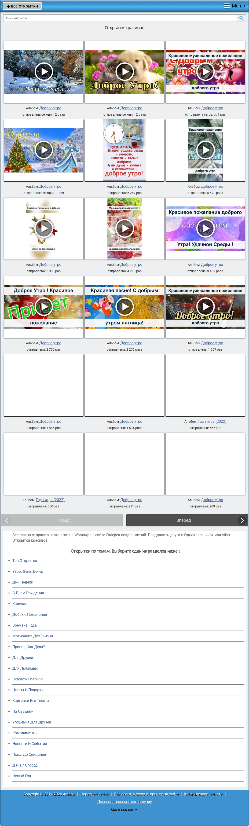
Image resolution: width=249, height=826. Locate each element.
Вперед (183, 520)
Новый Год (21, 776)
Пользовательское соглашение (124, 802)
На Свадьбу (22, 711)
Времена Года (24, 625)
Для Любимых (25, 668)
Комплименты (24, 733)
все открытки (22, 6)
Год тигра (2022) (212, 421)
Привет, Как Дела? (28, 647)
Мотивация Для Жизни (32, 636)
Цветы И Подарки (28, 690)
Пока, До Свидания (29, 754)
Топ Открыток (24, 560)
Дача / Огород (25, 765)
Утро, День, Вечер (27, 571)
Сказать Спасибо (27, 679)
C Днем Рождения (28, 593)
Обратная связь (95, 794)
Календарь (22, 604)
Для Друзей (22, 657)
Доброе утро (50, 108)
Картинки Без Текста (30, 700)
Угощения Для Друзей (31, 722)
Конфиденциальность (203, 794)
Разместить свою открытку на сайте (146, 794)
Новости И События (29, 744)
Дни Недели (22, 582)
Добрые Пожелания (29, 614)
